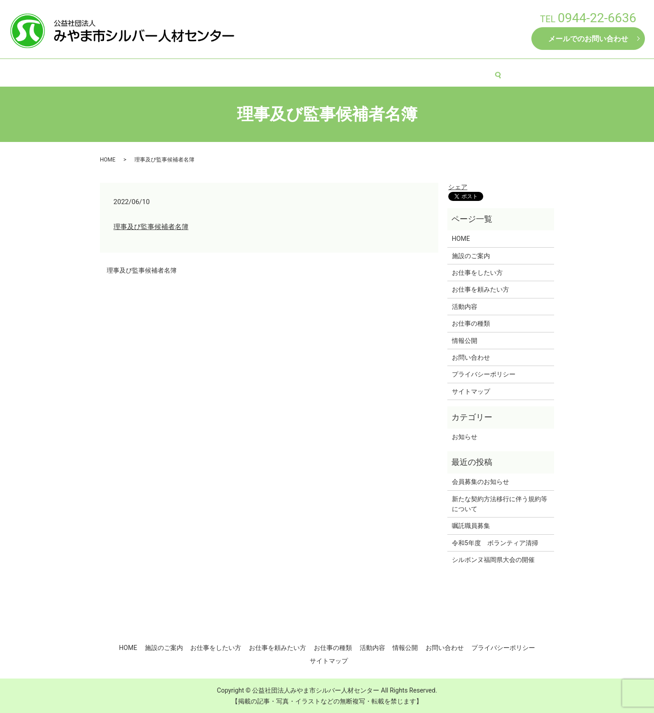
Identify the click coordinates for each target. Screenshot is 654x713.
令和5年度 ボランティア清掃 (495, 543)
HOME (156, 71)
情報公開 (479, 71)
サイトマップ (471, 391)
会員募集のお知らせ (480, 481)
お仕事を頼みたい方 (328, 71)
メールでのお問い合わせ (588, 38)
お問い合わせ (471, 357)
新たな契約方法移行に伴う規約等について (499, 504)
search (511, 72)
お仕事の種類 (391, 71)
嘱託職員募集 (471, 525)
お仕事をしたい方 (258, 71)
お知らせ (464, 436)
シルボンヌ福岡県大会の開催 (493, 559)
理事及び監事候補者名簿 (151, 227)
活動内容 (438, 71)
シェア (457, 186)
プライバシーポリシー (483, 374)
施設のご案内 (199, 71)
